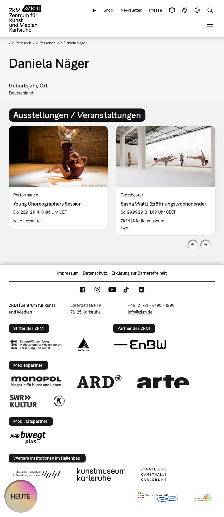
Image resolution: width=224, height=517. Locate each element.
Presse (155, 10)
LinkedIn (141, 289)
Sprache (197, 10)
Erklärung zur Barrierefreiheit (139, 273)
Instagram (97, 289)
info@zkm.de (140, 312)
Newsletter (131, 10)
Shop (108, 10)
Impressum (68, 273)
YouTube (112, 289)
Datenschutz (95, 273)
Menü (210, 26)
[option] (58, 177)
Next (205, 245)
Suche (210, 10)
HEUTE (21, 496)
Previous (193, 245)
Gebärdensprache (185, 10)
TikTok (126, 289)
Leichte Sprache (172, 10)
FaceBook (82, 289)
